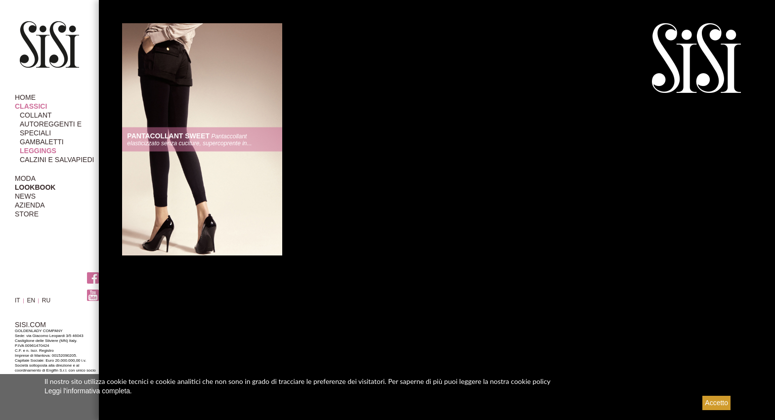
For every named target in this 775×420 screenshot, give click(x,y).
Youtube (93, 295)
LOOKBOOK (35, 187)
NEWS (25, 196)
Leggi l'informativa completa (87, 391)
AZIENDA (30, 205)
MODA (25, 178)
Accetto (716, 403)
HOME (25, 97)
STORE (27, 214)
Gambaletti (42, 142)
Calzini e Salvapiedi (57, 160)
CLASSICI (31, 106)
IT (17, 300)
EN (31, 300)
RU (46, 300)
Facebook (93, 278)
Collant (36, 115)
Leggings (38, 151)
